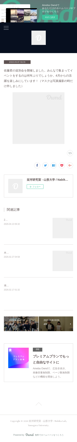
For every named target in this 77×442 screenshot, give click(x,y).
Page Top (38, 404)
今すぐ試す (50, 17)
